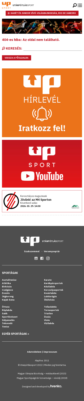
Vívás (47, 320)
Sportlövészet (9, 316)
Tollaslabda (50, 306)
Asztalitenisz (9, 280)
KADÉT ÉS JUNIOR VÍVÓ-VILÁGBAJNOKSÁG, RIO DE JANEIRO (43, 13)
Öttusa (5, 306)
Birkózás (7, 286)
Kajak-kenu (8, 299)
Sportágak (10, 273)
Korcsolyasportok (53, 290)
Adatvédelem (34, 351)
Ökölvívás (49, 299)
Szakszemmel (32, 251)
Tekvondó (7, 323)
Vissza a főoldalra (16, 57)
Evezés (6, 293)
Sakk (4, 313)
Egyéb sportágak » (15, 333)
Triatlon (48, 313)
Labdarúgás (50, 296)
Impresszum (50, 351)
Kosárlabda (50, 293)
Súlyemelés (8, 320)
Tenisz (5, 326)
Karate (48, 280)
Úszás (47, 316)
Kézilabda (49, 286)
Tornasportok (51, 310)
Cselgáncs (7, 290)
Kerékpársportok (53, 283)
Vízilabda (49, 323)
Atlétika (6, 283)
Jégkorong (7, 296)
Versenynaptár (52, 251)
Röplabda (7, 310)
